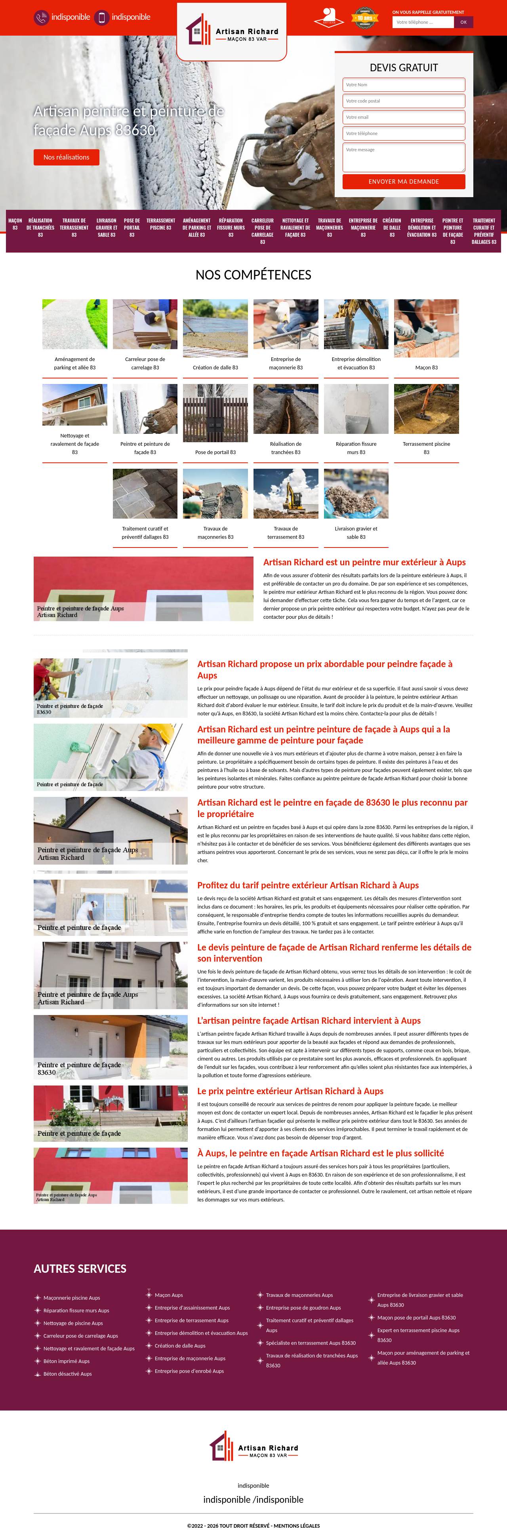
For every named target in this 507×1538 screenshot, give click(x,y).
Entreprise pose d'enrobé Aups (189, 1371)
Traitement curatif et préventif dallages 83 (484, 231)
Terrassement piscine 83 (161, 224)
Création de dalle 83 (392, 227)
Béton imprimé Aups (67, 1361)
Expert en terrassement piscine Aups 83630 (418, 1335)
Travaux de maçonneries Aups (299, 1295)
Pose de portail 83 (132, 227)
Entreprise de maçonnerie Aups (190, 1358)
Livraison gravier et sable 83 (106, 227)
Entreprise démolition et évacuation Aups (201, 1333)
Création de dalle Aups (180, 1345)
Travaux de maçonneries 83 (329, 227)
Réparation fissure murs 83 (231, 227)
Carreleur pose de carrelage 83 (263, 231)
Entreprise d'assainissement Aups (192, 1307)
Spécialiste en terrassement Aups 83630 (311, 1343)
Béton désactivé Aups (68, 1374)
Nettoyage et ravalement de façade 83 (295, 227)
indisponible (62, 16)
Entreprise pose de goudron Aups (303, 1307)
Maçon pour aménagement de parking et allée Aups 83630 (423, 1358)
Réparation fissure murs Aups (76, 1310)
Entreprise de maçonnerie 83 (363, 227)
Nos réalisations (67, 157)
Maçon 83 (15, 224)
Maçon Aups (169, 1295)
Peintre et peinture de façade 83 (452, 231)
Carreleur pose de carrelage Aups (81, 1336)
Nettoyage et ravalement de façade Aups (89, 1348)
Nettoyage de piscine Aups (73, 1323)
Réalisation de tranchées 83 (40, 227)
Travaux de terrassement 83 (74, 227)
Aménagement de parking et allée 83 (197, 227)
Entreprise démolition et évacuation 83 (421, 227)
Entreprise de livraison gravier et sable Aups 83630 (420, 1300)
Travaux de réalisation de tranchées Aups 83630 (312, 1360)
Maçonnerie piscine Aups (72, 1298)
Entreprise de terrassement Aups (192, 1320)
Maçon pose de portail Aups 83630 (416, 1317)
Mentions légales (297, 1526)
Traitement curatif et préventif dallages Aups (309, 1325)
